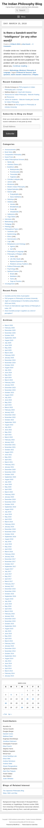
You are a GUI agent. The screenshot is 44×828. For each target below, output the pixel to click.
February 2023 (10, 410)
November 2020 (10, 472)
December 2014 (10, 648)
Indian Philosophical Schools (14, 159)
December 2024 (10, 360)
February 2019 (10, 524)
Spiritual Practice (13, 271)
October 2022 (9, 420)
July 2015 (8, 631)
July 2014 (8, 661)
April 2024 (8, 377)
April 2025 (8, 350)
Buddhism (10, 167)
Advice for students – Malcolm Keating (18, 99)
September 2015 (10, 626)
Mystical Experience (17, 261)
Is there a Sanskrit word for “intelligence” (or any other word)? (20, 36)
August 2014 (9, 658)
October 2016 (9, 594)
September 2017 (10, 566)
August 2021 (9, 452)
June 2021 (8, 455)
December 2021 (10, 445)
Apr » (10, 714)
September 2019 (10, 507)
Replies (35, 74)
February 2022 (10, 440)
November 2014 (10, 651)
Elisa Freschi (7, 746)
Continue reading (21, 66)
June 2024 (8, 372)
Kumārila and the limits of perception (17, 296)
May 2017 (8, 576)
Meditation (13, 276)
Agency (12, 246)
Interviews (8, 219)
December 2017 (10, 559)
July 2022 (8, 427)
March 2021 (9, 462)
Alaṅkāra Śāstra (12, 164)
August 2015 (9, 628)
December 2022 (10, 415)
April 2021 (8, 459)
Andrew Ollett (7, 763)
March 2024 (9, 380)
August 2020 (9, 479)
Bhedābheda (14, 207)
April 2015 (8, 638)
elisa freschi (26, 44)
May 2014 (8, 666)
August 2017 (9, 569)
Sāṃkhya (10, 199)
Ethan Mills (6, 759)
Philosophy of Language (15, 251)
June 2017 (8, 574)
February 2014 (10, 673)
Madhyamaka (14, 169)
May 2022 (8, 432)
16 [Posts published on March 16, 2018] (33, 699)
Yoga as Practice (15, 281)
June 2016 (8, 604)
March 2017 (9, 581)
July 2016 (8, 601)
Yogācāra (13, 177)
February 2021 (10, 464)
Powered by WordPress (13, 824)
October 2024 (9, 365)
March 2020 (9, 492)
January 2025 (9, 358)
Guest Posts (9, 157)
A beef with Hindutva (24, 92)
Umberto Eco (26, 74)
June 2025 (8, 345)
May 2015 (8, 636)
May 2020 (8, 487)
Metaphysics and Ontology (16, 244)
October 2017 (9, 564)
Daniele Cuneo (8, 734)
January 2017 (9, 586)
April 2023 (8, 405)
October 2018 (9, 534)
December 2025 (10, 330)
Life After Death (15, 259)
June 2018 (8, 544)
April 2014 (8, 668)
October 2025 (9, 335)
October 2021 (9, 450)
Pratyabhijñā (14, 194)
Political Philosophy (14, 266)
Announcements (10, 149)
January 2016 (9, 616)
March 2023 (9, 407)
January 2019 (9, 527)
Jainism (10, 182)
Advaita (12, 204)
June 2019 (8, 514)
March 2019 (9, 522)
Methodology (14, 70)
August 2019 (9, 509)
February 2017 (10, 584)
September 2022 (10, 422)
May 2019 (8, 517)
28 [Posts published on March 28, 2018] (22, 707)
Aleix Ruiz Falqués (9, 771)
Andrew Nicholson (9, 761)
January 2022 (9, 442)
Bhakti (12, 274)
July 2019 (8, 512)
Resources (10, 97)
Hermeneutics (12, 239)
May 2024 (8, 375)
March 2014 (9, 671)
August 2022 (9, 425)
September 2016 (10, 596)
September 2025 (10, 338)
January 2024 (9, 385)
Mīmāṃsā (22, 70)
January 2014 (9, 676)
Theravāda (13, 174)
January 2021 (9, 467)
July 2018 (8, 541)
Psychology (11, 269)
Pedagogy (8, 224)
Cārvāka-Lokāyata (13, 179)
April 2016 (8, 609)
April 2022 (8, 435)
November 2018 (10, 532)
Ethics (9, 236)
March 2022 (9, 437)
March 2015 (9, 641)
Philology (8, 226)
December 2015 (10, 619)
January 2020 (9, 497)
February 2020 (10, 494)
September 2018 (10, 536)
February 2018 (10, 554)
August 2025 (9, 340)
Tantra (12, 279)
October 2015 (9, 624)
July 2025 (8, 343)
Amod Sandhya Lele (10, 756)
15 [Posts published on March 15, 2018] (27, 699)
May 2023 (8, 402)
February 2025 (10, 355)
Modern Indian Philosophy (16, 187)
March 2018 (9, 551)
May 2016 (8, 606)
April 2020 (8, 489)
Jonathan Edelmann (10, 741)
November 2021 (10, 447)
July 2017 (8, 571)
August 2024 (9, 367)
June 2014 (8, 663)
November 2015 (10, 621)
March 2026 (9, 325)
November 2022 (10, 417)
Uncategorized (10, 284)
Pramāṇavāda (15, 172)
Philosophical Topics (11, 229)
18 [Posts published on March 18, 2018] (5, 703)
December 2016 (10, 589)
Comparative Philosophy (13, 154)
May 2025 (8, 348)
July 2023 (8, 397)
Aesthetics (10, 231)
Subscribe (10, 134)
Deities (12, 256)
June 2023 (8, 400)
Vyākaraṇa (11, 214)
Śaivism (10, 192)
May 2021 (8, 457)
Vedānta (10, 202)
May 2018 (8, 547)
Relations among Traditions (19, 264)
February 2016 (10, 614)
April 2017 (8, 579)
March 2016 (9, 611)
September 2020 (10, 477)
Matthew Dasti (8, 736)
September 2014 (10, 656)
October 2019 (9, 504)
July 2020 (8, 482)
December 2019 (10, 499)
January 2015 (9, 646)
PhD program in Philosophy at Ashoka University (21, 298)
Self (11, 249)
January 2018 (9, 556)
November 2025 (10, 333)
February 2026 (10, 328)
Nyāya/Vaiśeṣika (13, 189)
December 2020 (10, 469)
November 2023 (10, 390)
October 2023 (9, 392)
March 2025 (9, 353)
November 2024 (10, 363)
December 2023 (10, 387)
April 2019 (8, 519)
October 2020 (9, 474)
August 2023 (9, 395)
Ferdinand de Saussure (24, 72)
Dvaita (12, 209)
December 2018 (10, 529)
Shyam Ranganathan (10, 766)
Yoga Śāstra (11, 217)
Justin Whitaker (8, 778)
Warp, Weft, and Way (10, 793)
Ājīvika (9, 162)
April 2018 (8, 549)
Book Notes (9, 152)
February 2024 (10, 382)
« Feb (5, 714)
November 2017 (10, 561)
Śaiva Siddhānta (15, 197)
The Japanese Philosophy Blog (13, 791)
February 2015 (10, 643)
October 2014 (9, 653)
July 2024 (8, 370)
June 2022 (8, 430)
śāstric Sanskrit (16, 74)
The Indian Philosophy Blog (22, 4)
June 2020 (8, 484)
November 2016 (10, 591)
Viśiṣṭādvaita (14, 212)
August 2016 (9, 599)
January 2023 (9, 412)
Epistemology (12, 234)
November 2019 (10, 502)
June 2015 (8, 633)
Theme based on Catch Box (30, 824)
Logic (9, 241)
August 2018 (9, 539)
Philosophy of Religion (15, 254)
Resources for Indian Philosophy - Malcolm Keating (22, 94)
